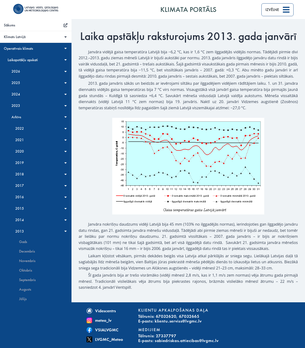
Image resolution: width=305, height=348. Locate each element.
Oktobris (25, 270)
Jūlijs (23, 299)
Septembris (27, 280)
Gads (23, 241)
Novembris (27, 261)
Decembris (27, 251)
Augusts (25, 289)
